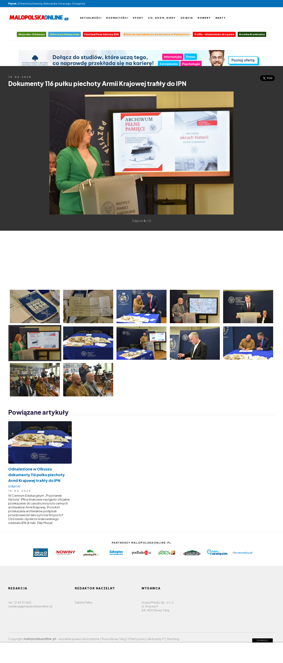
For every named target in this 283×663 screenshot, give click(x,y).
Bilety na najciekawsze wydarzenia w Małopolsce (156, 34)
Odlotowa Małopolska (64, 34)
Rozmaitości (117, 17)
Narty (221, 17)
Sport (138, 17)
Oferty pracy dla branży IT (146, 639)
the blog (173, 639)
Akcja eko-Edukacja (31, 34)
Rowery (204, 17)
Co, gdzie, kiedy (162, 17)
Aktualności (91, 17)
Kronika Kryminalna (252, 34)
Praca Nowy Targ (114, 639)
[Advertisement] (14, 152)
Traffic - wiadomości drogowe (214, 34)
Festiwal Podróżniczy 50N (101, 34)
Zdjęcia (186, 17)
